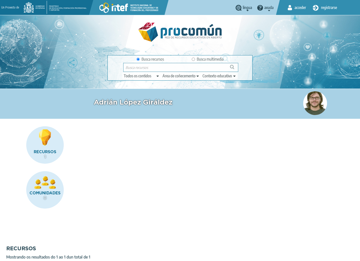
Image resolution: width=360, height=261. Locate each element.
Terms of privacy (84, 255)
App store (149, 235)
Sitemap (164, 255)
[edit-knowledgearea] (181, 76)
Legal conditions (52, 255)
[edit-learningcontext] (219, 76)
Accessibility (142, 255)
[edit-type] (141, 76)
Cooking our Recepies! (122, 160)
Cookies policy (115, 255)
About (27, 255)
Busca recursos (150, 59)
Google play (192, 235)
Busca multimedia (208, 59)
